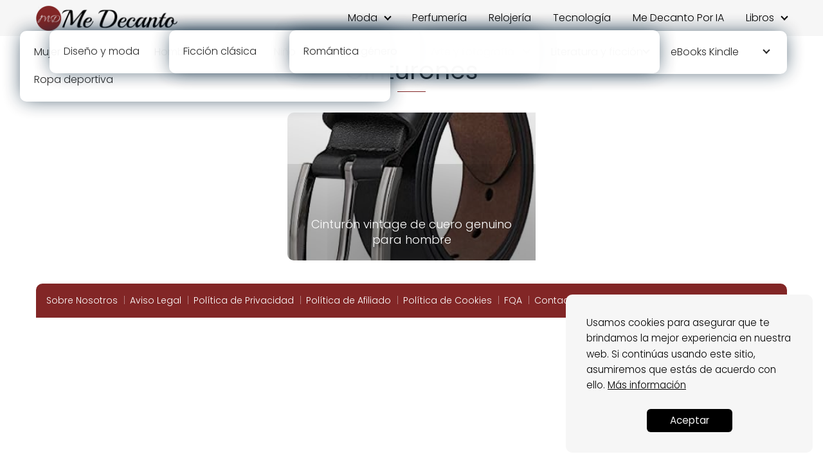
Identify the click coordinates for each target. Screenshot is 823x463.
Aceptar (689, 420)
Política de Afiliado (348, 300)
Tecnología (582, 17)
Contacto (556, 300)
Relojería (510, 17)
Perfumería (439, 17)
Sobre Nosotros (82, 300)
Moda (362, 17)
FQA (513, 300)
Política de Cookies (447, 300)
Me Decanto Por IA (678, 17)
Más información (647, 385)
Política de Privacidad (244, 300)
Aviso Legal (155, 300)
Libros (760, 17)
